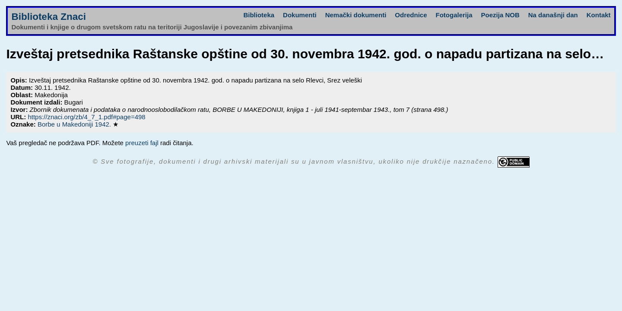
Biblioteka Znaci (48, 16)
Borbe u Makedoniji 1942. (75, 124)
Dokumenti (300, 15)
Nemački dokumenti (356, 15)
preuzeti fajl (142, 142)
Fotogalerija (454, 15)
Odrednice (411, 15)
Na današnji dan (553, 15)
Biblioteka (258, 15)
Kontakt (599, 15)
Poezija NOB (500, 15)
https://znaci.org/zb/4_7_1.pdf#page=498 (86, 117)
